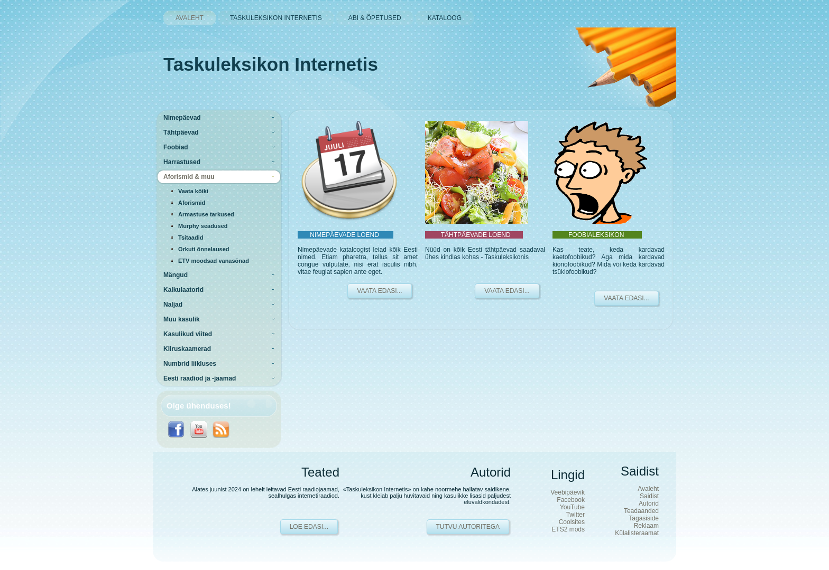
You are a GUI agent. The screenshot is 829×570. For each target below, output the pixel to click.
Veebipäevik (567, 492)
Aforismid (191, 203)
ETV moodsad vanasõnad (213, 261)
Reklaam (646, 525)
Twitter (575, 514)
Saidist (649, 496)
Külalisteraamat (637, 533)
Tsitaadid (190, 237)
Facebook (571, 500)
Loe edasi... (309, 526)
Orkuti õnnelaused (203, 249)
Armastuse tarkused (206, 214)
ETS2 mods (568, 529)
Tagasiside (644, 518)
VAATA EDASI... (379, 290)
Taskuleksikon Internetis (270, 64)
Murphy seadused (203, 226)
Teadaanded (641, 511)
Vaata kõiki (193, 191)
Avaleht (648, 488)
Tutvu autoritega (468, 526)
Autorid (649, 503)
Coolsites (572, 522)
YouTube (572, 507)
